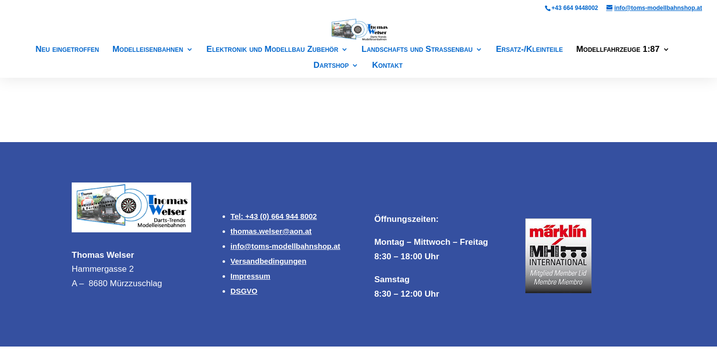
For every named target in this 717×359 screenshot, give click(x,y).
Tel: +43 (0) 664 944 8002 (274, 216)
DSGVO (244, 291)
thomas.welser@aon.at (271, 231)
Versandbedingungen (269, 261)
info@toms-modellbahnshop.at (285, 246)
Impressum (250, 276)
